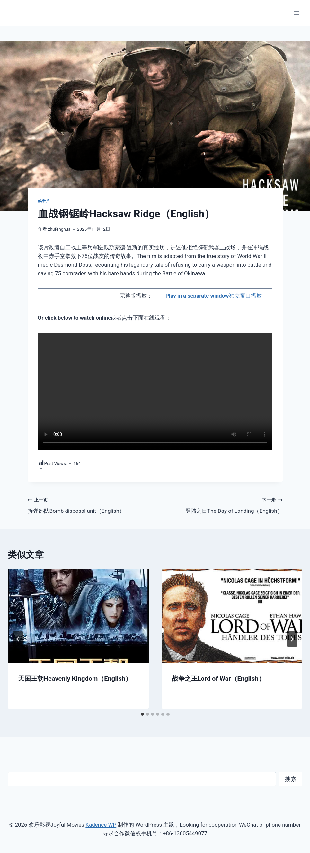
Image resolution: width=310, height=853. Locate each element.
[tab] (142, 714)
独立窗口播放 (213, 295)
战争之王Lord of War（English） (218, 678)
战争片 (44, 201)
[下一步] (292, 639)
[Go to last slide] (18, 639)
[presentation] (78, 616)
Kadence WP (100, 825)
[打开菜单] (296, 13)
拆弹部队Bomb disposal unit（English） (89, 504)
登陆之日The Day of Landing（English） (222, 504)
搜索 (291, 779)
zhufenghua (59, 229)
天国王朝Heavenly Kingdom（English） (75, 678)
